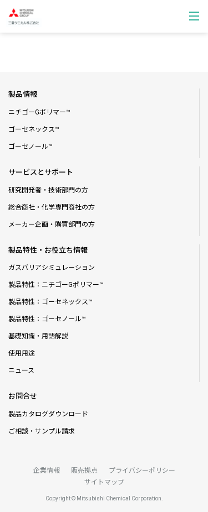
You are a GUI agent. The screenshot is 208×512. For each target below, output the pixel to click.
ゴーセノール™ (30, 146)
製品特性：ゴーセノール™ (47, 319)
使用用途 (21, 353)
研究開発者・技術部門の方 (48, 190)
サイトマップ (104, 482)
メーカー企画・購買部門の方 (51, 224)
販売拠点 (84, 470)
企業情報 (46, 470)
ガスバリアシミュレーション (51, 267)
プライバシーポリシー (142, 470)
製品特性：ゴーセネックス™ (50, 302)
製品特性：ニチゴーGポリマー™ (56, 285)
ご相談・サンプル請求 (41, 431)
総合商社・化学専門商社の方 (51, 207)
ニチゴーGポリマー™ (39, 112)
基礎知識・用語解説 (38, 336)
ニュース (21, 370)
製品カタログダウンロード (48, 414)
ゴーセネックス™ (33, 129)
